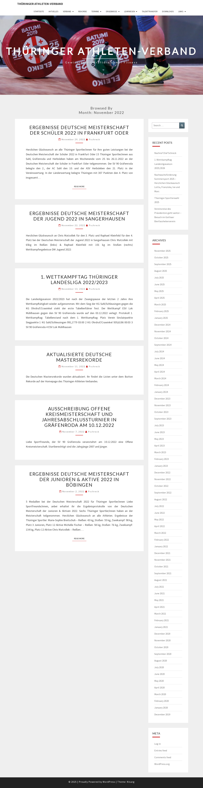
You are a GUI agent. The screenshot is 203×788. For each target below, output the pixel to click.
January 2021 (161, 626)
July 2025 (159, 277)
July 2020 (159, 667)
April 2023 (159, 445)
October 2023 (161, 411)
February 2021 (161, 620)
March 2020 (160, 694)
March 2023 (160, 452)
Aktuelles (53, 11)
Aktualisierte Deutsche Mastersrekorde (79, 357)
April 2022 (159, 526)
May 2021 (159, 600)
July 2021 (159, 586)
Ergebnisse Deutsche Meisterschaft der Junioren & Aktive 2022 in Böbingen (79, 479)
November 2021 (162, 559)
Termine (95, 11)
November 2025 (162, 250)
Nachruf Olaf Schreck (165, 152)
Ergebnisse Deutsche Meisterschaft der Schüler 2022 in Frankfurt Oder (79, 130)
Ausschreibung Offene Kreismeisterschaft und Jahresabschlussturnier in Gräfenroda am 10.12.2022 (79, 417)
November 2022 (162, 479)
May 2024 (159, 364)
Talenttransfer (150, 11)
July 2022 (159, 506)
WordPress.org (162, 763)
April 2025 (159, 297)
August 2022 (160, 499)
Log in (157, 743)
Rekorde (82, 11)
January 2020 (161, 707)
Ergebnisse (111, 11)
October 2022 (161, 485)
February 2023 (161, 458)
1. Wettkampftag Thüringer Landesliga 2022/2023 (79, 279)
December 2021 (162, 553)
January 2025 (161, 317)
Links (180, 11)
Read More (80, 186)
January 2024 (161, 391)
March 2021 (160, 613)
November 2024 (162, 331)
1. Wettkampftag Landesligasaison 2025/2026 (163, 163)
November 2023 (162, 405)
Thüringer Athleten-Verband (40, 4)
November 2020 (162, 640)
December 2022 (162, 472)
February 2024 (161, 385)
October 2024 (161, 338)
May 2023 (159, 438)
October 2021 (161, 566)
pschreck (94, 139)
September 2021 (162, 573)
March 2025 (160, 304)
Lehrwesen (129, 11)
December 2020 (162, 633)
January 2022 (161, 546)
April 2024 (159, 371)
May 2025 (159, 291)
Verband (67, 11)
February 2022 (161, 539)
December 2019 (162, 714)
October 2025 (161, 257)
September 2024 (162, 344)
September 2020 (162, 653)
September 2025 (162, 264)
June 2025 (159, 284)
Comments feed (162, 757)
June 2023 (159, 432)
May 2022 (159, 519)
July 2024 (159, 351)
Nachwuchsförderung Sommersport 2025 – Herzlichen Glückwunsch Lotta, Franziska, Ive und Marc (167, 183)
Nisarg (131, 781)
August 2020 (160, 660)
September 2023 (162, 418)
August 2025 (160, 270)
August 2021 (160, 579)
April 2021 (159, 606)
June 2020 (159, 673)
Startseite (39, 11)
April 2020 (159, 687)
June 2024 (159, 358)
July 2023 (159, 425)
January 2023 (161, 465)
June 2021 (159, 593)
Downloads (168, 11)
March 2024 (160, 378)
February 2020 (161, 700)
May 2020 (159, 680)
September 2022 (162, 492)
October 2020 (161, 647)
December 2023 (162, 398)
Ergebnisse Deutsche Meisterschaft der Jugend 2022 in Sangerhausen (79, 215)
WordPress (109, 781)
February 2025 (161, 311)
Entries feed (160, 750)
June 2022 (159, 512)
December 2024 (162, 324)
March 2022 (160, 532)
